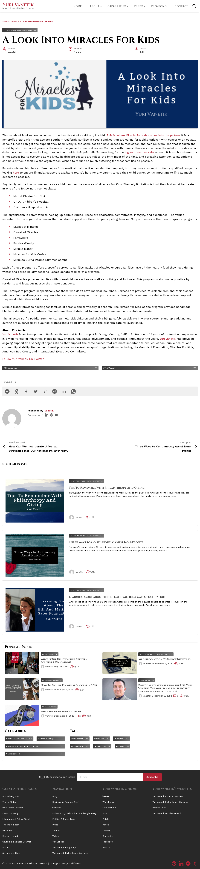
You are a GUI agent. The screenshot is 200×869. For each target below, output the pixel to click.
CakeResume (109, 807)
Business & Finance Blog (65, 802)
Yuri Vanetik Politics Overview (167, 796)
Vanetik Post (159, 807)
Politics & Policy (49, 654)
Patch (105, 819)
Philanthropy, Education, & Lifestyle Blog (74, 813)
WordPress (108, 802)
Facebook (107, 841)
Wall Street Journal (12, 807)
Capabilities (113, 6)
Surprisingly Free (11, 853)
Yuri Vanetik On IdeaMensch (166, 813)
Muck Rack (8, 830)
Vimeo (105, 824)
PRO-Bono (155, 6)
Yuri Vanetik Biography (64, 847)
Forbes (6, 847)
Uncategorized (147, 680)
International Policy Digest (16, 819)
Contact (178, 6)
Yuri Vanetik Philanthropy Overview (70, 853)
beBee (105, 796)
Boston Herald (10, 836)
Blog (54, 796)
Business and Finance (51, 680)
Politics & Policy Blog (63, 819)
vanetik (49, 410)
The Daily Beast (10, 824)
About (91, 6)
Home (74, 6)
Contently (107, 836)
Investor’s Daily (10, 813)
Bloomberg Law (11, 796)
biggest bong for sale (139, 152)
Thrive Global (9, 802)
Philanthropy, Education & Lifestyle (20, 30)
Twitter (56, 830)
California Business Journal (16, 841)
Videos (55, 836)
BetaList (106, 847)
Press (135, 6)
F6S (104, 813)
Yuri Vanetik (58, 841)
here (16, 172)
